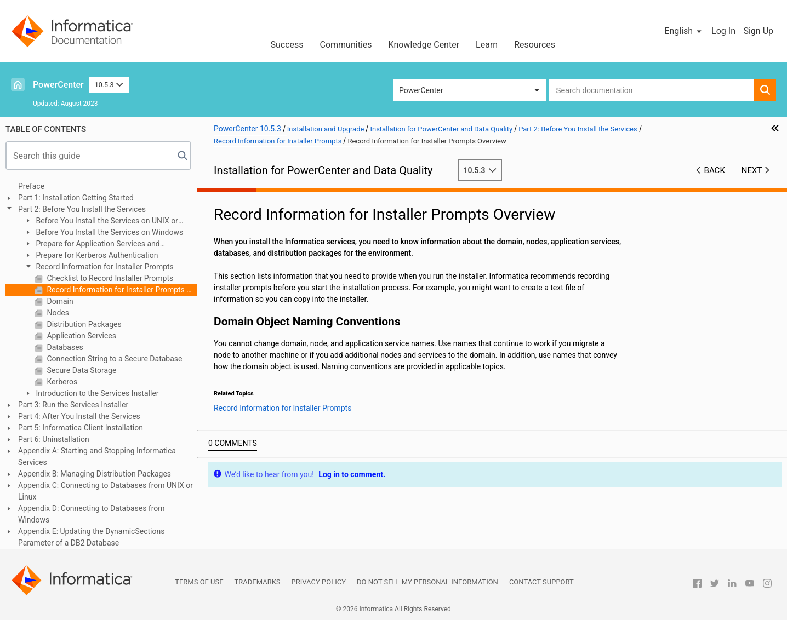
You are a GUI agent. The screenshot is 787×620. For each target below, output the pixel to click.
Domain (59, 301)
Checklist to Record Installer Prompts (109, 278)
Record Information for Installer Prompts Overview (121, 289)
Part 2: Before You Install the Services (82, 209)
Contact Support (541, 582)
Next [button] (752, 170)
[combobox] (651, 90)
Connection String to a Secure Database (113, 358)
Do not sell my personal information (427, 582)
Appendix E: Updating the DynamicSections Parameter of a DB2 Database (91, 537)
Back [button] (714, 170)
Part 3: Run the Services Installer (73, 404)
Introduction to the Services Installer (96, 393)
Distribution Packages (83, 324)
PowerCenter (58, 84)
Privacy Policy (319, 582)
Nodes (57, 312)
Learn (487, 44)
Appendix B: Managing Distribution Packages (94, 473)
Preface (31, 186)
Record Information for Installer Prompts (104, 266)
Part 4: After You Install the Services (79, 416)
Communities (346, 44)
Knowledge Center (424, 44)
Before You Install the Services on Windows (108, 232)
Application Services (80, 335)
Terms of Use (199, 582)
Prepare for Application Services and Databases (92, 244)
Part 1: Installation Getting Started (76, 197)
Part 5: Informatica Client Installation (80, 427)
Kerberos (61, 381)
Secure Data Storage (80, 370)
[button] (683, 31)
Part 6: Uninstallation (53, 439)
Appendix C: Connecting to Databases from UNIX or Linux (105, 491)
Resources (534, 44)
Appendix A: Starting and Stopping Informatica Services (97, 456)
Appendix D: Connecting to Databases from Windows (91, 514)
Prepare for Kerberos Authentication (96, 255)
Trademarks (258, 582)
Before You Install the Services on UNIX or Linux (101, 221)
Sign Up (758, 31)
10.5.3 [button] (109, 85)
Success (286, 44)
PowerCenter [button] (421, 90)
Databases (64, 347)
